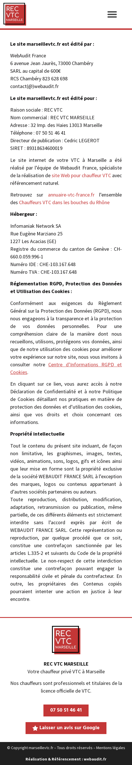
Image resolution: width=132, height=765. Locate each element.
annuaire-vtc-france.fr (71, 194)
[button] (112, 14)
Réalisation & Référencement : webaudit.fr (66, 759)
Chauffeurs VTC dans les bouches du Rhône (64, 202)
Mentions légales (110, 747)
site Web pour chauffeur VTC (81, 175)
